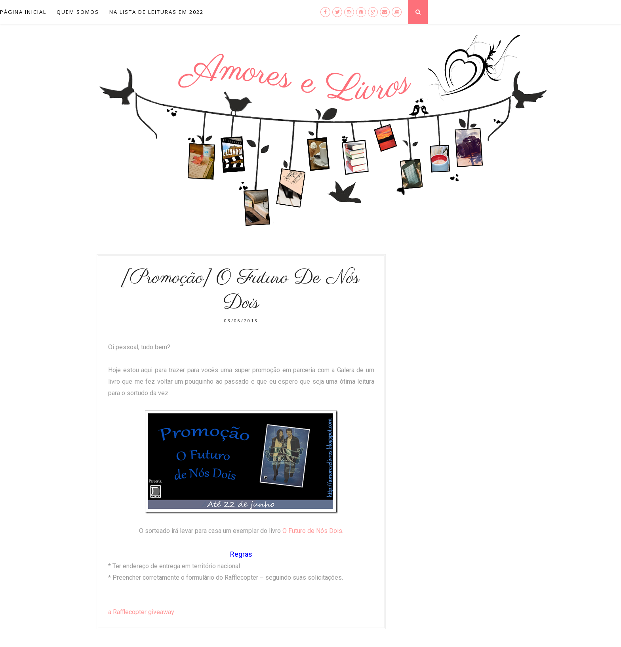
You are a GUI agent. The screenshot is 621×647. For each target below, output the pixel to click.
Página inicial (23, 11)
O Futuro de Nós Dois (312, 531)
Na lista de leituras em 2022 (156, 11)
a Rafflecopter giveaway (141, 612)
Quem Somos (78, 11)
